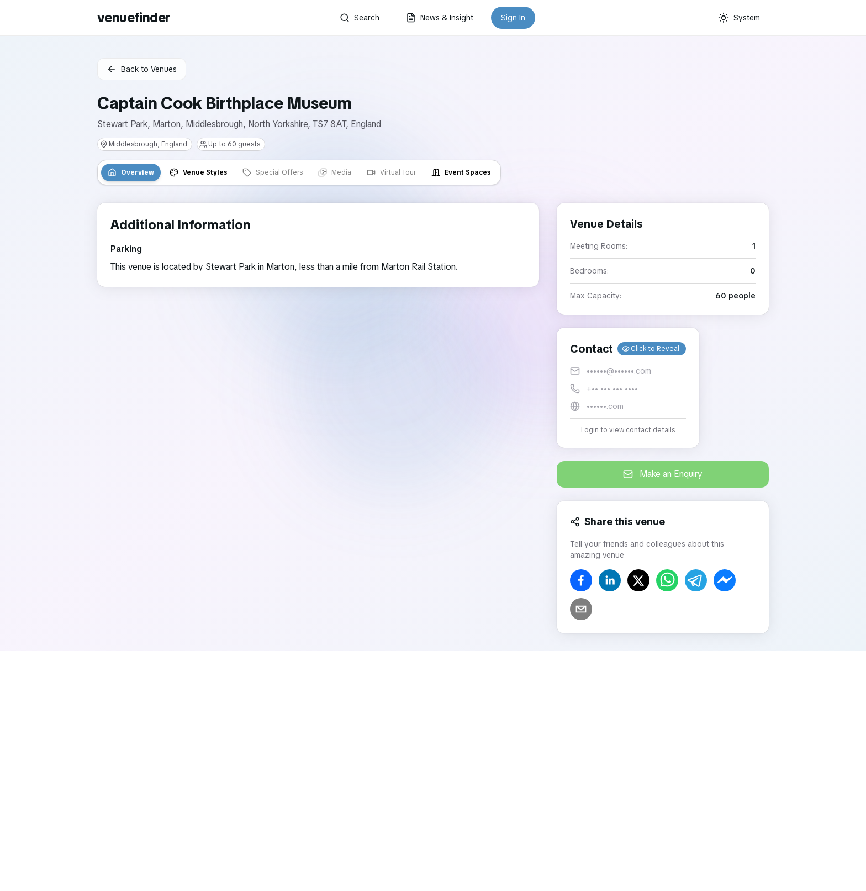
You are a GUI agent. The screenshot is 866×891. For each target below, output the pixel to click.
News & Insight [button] (439, 18)
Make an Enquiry (663, 474)
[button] (628, 388)
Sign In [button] (513, 18)
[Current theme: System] (739, 18)
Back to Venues (142, 69)
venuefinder (133, 17)
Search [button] (359, 18)
